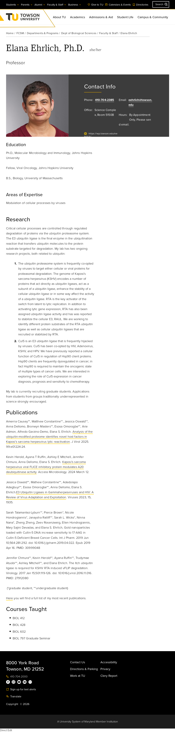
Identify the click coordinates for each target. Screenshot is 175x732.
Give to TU (95, 4)
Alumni (40, 4)
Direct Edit (6, 730)
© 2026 (24, 704)
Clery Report (108, 676)
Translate (14, 696)
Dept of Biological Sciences (78, 33)
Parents (27, 4)
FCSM (20, 33)
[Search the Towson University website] (160, 4)
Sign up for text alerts (21, 689)
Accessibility (108, 662)
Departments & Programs (42, 33)
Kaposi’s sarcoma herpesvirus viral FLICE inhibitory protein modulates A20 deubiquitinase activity (46, 467)
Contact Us (77, 662)
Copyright (12, 704)
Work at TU (77, 676)
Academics (77, 17)
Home (10, 33)
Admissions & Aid (101, 17)
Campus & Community (153, 17)
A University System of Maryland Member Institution (87, 721)
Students (12, 4)
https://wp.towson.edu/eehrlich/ (101, 135)
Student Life (125, 17)
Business (74, 4)
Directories (140, 4)
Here (9, 598)
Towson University (32, 18)
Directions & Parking (84, 669)
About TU (59, 17)
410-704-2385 (104, 100)
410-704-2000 (17, 676)
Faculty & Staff (56, 4)
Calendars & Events (118, 4)
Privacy (105, 669)
